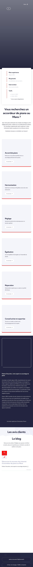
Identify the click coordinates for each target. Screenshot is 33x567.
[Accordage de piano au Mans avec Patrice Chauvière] (9, 1)
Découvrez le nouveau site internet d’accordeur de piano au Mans (14, 462)
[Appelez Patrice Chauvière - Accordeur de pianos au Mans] (9, 8)
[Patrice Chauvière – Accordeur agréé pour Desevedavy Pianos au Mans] (26, 410)
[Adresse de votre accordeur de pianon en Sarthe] (16, 565)
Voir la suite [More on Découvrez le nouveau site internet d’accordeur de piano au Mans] (28, 469)
